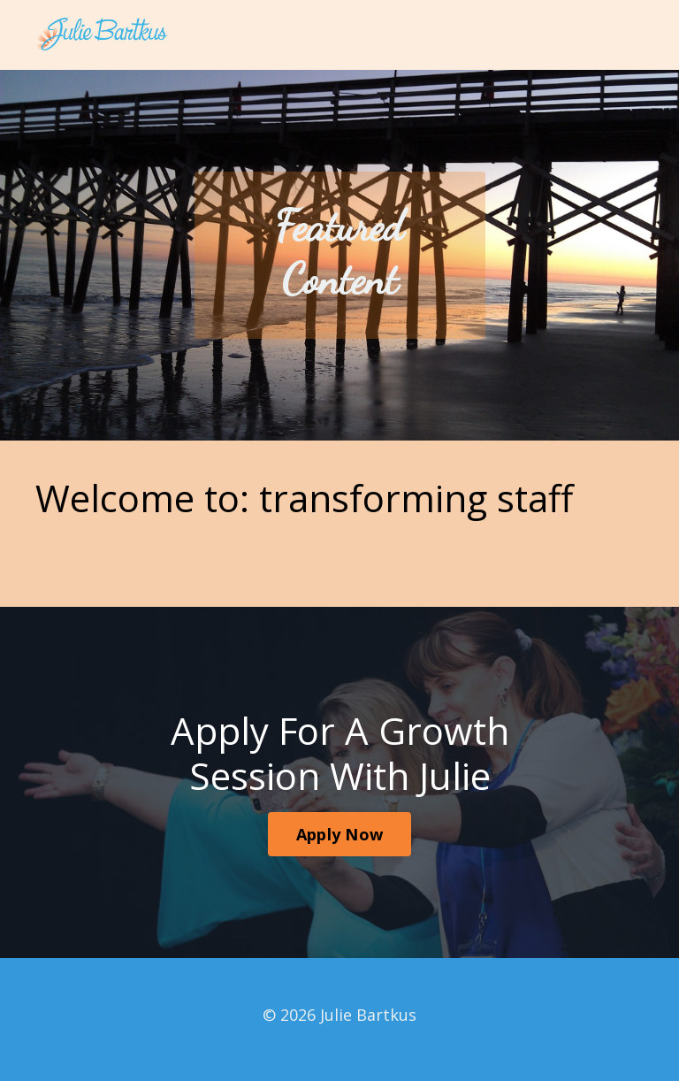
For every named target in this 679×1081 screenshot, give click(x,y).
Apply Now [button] (339, 834)
